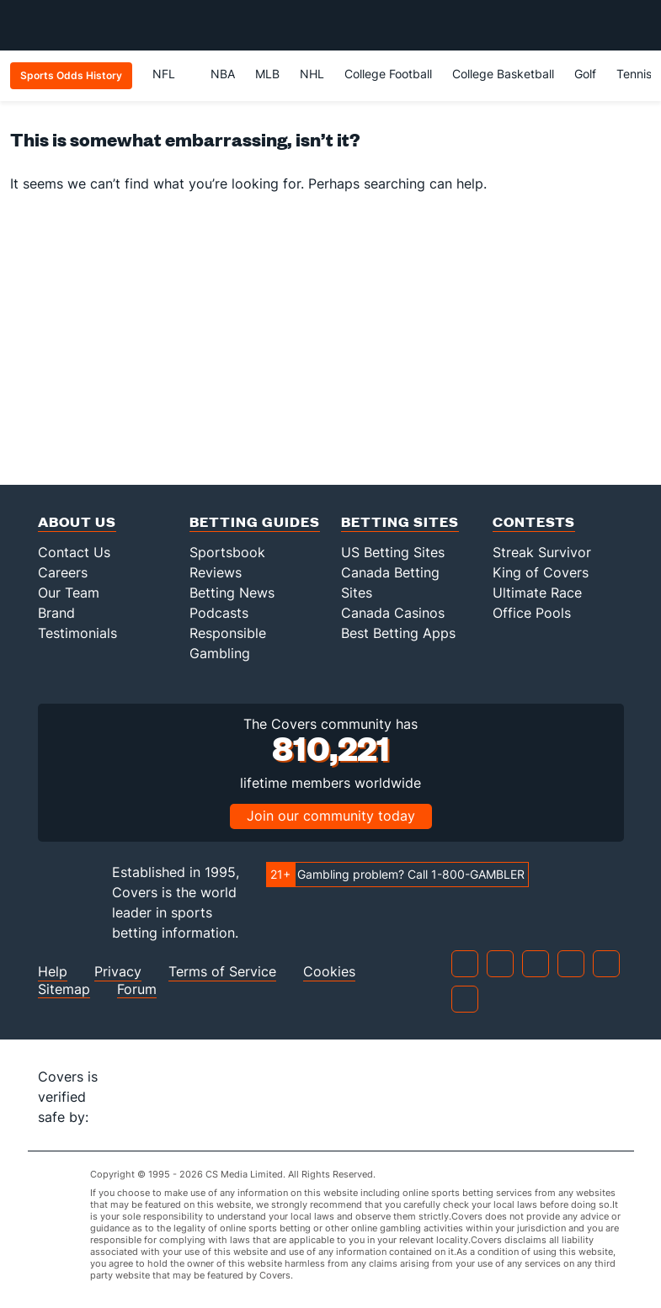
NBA (223, 73)
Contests (534, 521)
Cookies (329, 972)
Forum (137, 989)
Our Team (68, 592)
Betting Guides (254, 521)
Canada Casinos (393, 612)
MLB (267, 73)
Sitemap (64, 989)
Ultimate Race (537, 592)
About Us (77, 521)
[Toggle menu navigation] (639, 25)
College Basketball (503, 73)
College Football (388, 73)
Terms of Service (222, 972)
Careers (63, 572)
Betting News (232, 592)
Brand (56, 612)
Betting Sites (400, 521)
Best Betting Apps (398, 633)
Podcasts (218, 612)
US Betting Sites (393, 552)
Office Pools (532, 612)
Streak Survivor (542, 552)
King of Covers (541, 572)
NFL (171, 73)
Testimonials (77, 633)
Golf (585, 73)
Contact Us (74, 552)
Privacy (117, 972)
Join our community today (331, 815)
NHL (312, 73)
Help (52, 972)
